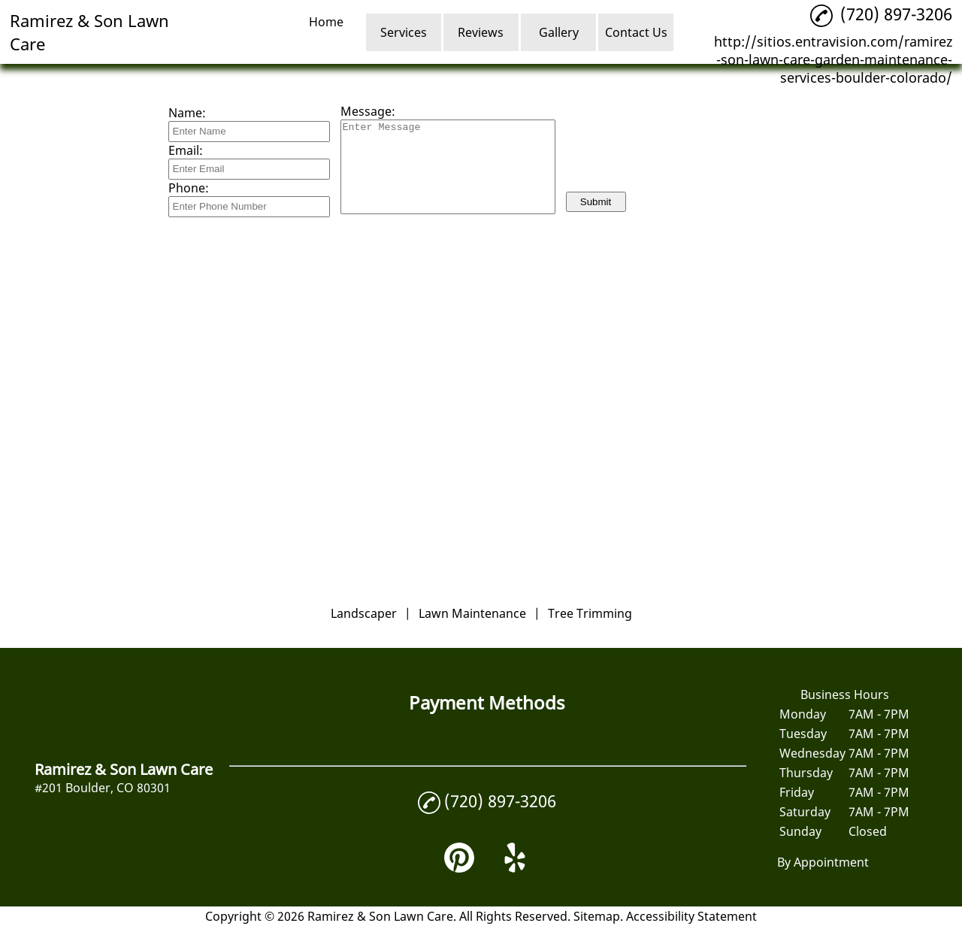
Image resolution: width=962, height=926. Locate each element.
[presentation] (680, 154)
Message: (367, 111)
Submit (595, 201)
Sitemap (596, 916)
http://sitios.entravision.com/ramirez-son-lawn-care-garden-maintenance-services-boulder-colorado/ (833, 59)
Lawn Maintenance (472, 613)
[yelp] (515, 868)
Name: (187, 112)
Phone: (188, 188)
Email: (185, 150)
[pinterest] (459, 868)
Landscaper (364, 613)
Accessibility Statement (691, 916)
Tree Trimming (590, 613)
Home (326, 22)
